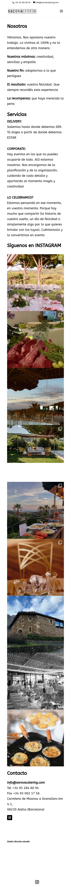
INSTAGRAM (48, 245)
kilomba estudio (22, 841)
